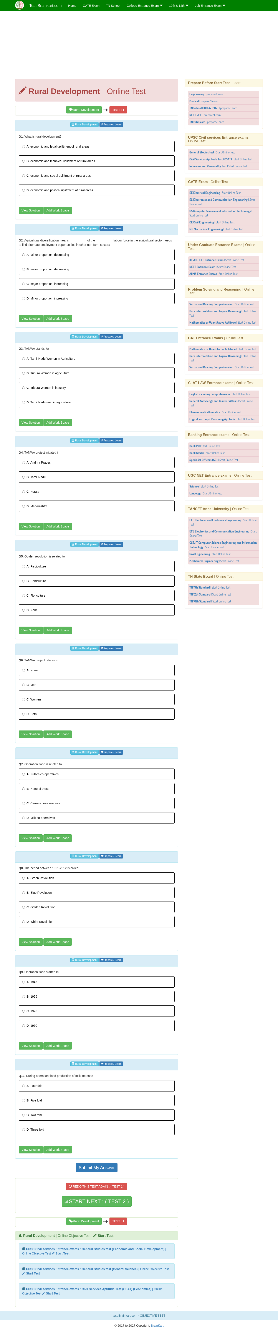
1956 (29, 996)
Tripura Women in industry (44, 387)
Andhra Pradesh (37, 462)
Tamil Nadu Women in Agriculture (48, 358)
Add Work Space (57, 210)
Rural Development (84, 109)
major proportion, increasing (45, 284)
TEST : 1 (118, 109)
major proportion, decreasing (45, 269)
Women (31, 699)
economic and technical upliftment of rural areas (58, 161)
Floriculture (33, 595)
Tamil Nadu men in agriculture (46, 402)
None (30, 610)
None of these (35, 788)
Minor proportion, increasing (45, 298)
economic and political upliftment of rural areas (57, 190)
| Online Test (208, 182)
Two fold (32, 1115)
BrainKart (157, 1325)
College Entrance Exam (145, 5)
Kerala (30, 491)
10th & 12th (179, 5)
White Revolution (37, 921)
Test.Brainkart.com (45, 5)
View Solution (31, 210)
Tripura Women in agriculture (46, 373)
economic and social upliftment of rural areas (56, 175)
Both (29, 714)
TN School (113, 5)
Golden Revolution (38, 907)
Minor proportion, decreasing (45, 254)
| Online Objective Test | (68, 1236)
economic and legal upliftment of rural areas (55, 146)
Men (29, 685)
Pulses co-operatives (40, 774)
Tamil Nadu (34, 477)
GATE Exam (91, 5)
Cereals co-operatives (41, 803)
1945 (29, 982)
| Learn (215, 83)
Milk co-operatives (38, 818)
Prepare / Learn (111, 124)
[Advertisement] (139, 46)
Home (72, 5)
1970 (29, 1011)
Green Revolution (38, 878)
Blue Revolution (37, 892)
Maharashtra (34, 506)
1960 (29, 1025)
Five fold (32, 1100)
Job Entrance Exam (210, 5)
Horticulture (34, 581)
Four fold (32, 1086)
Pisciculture (34, 566)
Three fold (33, 1129)
